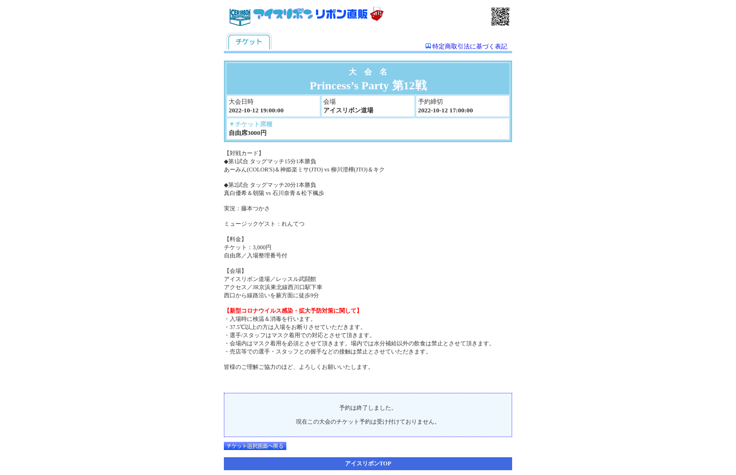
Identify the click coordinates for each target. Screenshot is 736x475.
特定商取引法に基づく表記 (469, 46)
